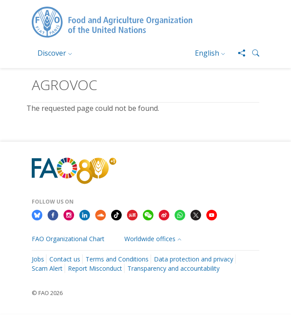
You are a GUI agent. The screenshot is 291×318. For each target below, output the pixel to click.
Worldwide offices (149, 239)
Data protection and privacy (193, 259)
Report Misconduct (95, 268)
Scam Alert (47, 268)
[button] (252, 53)
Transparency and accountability (173, 268)
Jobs (38, 259)
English (207, 53)
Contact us (64, 259)
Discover (51, 53)
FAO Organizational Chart (68, 239)
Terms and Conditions (117, 259)
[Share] (238, 53)
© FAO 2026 (47, 293)
